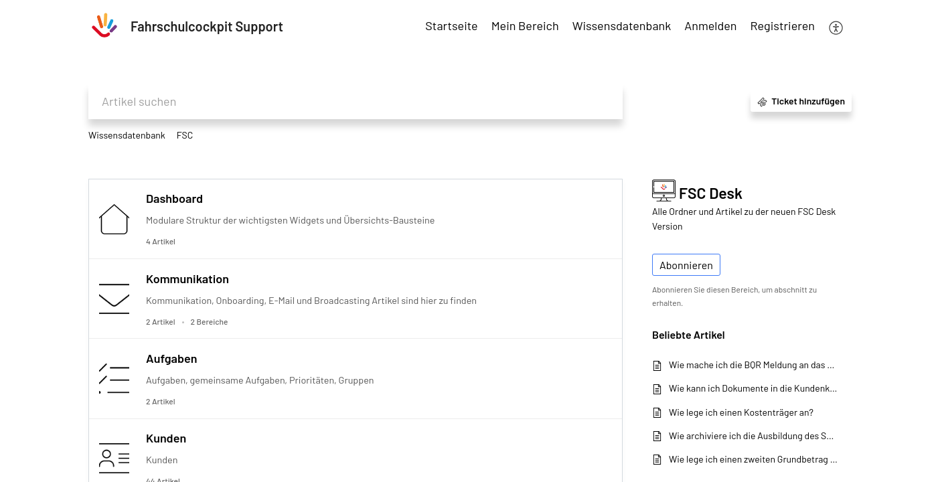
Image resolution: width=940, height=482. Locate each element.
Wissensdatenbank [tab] (622, 25)
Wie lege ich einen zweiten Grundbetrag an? (753, 459)
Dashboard (174, 198)
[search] (355, 101)
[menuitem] (710, 26)
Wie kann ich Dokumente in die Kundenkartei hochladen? (753, 388)
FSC (185, 135)
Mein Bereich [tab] (525, 25)
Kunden (166, 437)
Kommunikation (187, 278)
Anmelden (710, 25)
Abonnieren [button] (686, 264)
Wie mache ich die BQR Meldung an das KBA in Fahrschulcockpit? (753, 364)
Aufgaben (171, 358)
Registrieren (783, 25)
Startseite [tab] (451, 25)
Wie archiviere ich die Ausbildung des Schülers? (753, 435)
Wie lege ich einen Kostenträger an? (741, 412)
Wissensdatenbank (126, 135)
